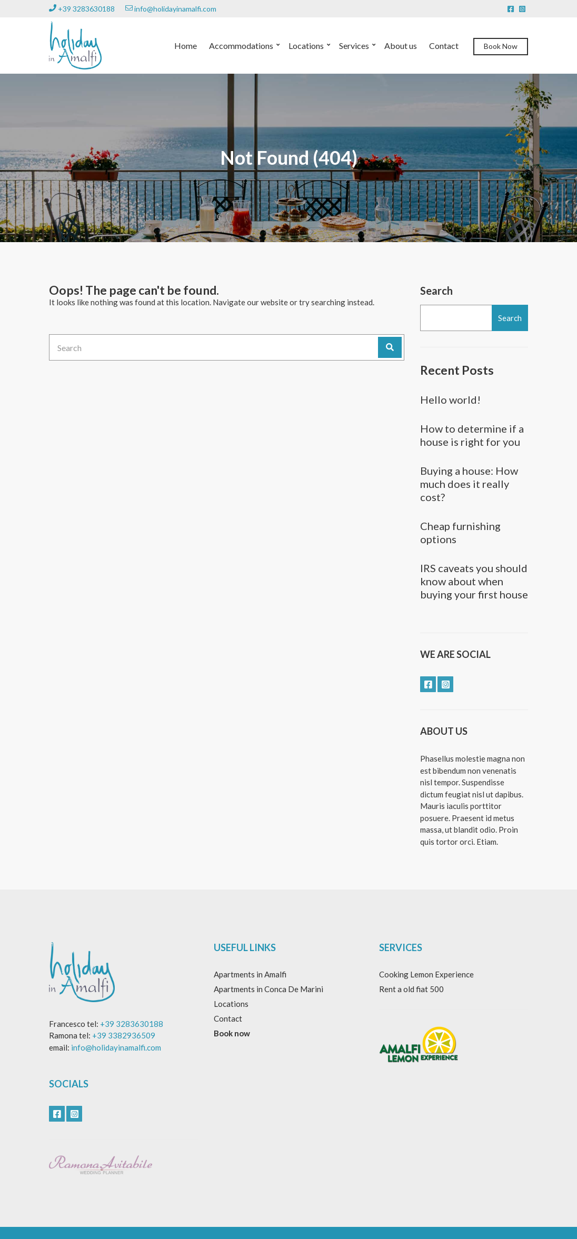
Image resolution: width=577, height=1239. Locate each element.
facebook (510, 9)
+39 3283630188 (82, 8)
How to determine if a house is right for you (472, 435)
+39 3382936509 (123, 1035)
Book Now (501, 46)
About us (400, 46)
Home (185, 46)
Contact (444, 46)
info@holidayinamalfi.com (170, 8)
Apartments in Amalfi (250, 974)
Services (354, 46)
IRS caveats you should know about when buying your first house (474, 581)
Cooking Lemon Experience (426, 974)
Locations (306, 46)
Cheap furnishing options (460, 532)
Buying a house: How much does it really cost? (469, 483)
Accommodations (241, 46)
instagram (522, 9)
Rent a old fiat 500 (411, 989)
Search (436, 290)
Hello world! (450, 399)
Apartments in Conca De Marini (268, 989)
